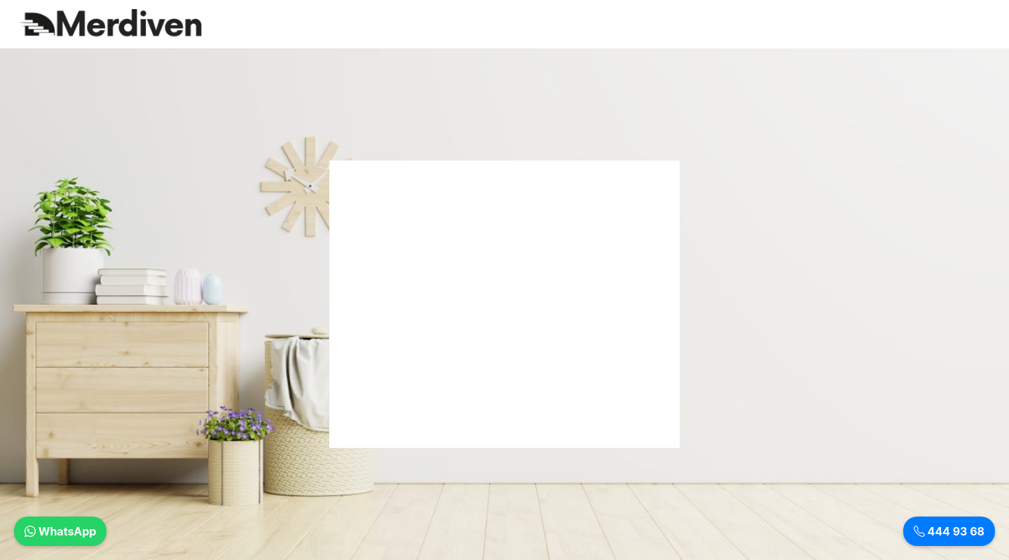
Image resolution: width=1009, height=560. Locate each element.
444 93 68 (949, 531)
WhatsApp (60, 531)
